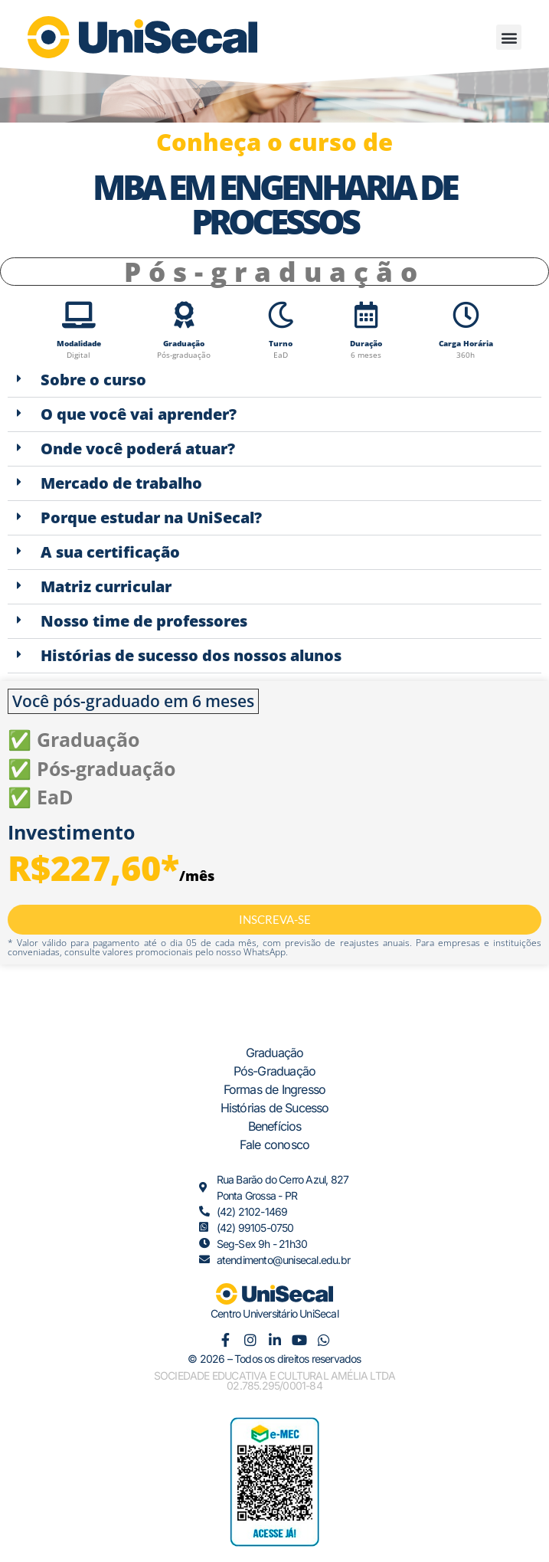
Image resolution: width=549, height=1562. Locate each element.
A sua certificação (110, 552)
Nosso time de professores (144, 621)
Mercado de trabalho (121, 483)
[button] (508, 37)
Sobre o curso (93, 379)
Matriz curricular (106, 586)
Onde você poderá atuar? (138, 448)
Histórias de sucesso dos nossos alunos (191, 655)
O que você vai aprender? (139, 414)
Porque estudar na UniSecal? (151, 517)
